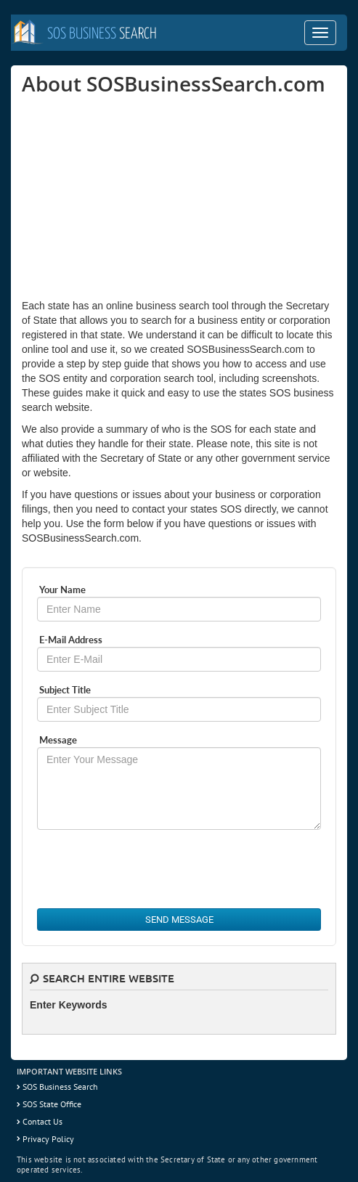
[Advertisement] (131, 197)
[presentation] (147, 869)
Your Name (62, 589)
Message (58, 740)
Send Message (179, 919)
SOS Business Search (60, 1086)
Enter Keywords (68, 1005)
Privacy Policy (48, 1138)
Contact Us (42, 1121)
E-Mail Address (70, 639)
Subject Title (65, 690)
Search (102, 34)
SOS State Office (52, 1104)
